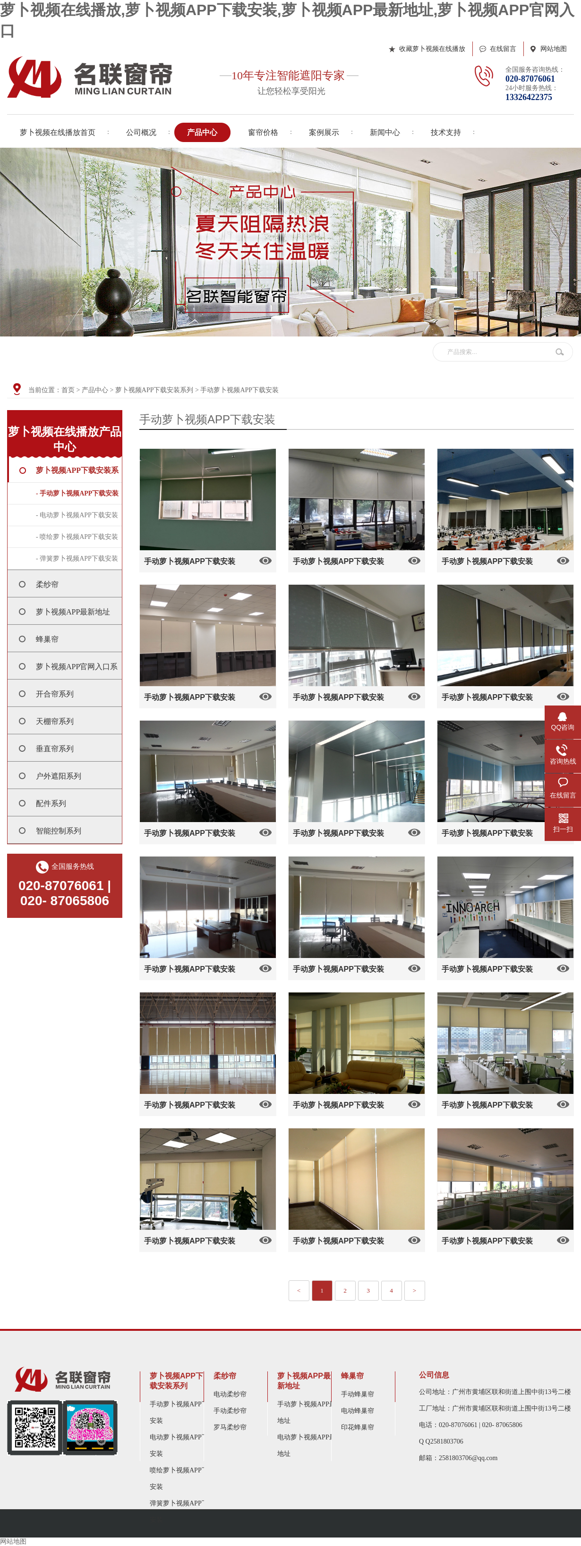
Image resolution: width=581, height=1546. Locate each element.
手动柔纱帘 (230, 1410)
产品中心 (95, 390)
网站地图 (553, 48)
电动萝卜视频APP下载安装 (182, 1445)
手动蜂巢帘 (357, 1394)
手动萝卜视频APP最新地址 (309, 1412)
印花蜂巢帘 (357, 1427)
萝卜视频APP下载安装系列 (154, 390)
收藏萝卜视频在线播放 (432, 48)
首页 (68, 390)
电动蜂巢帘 (357, 1410)
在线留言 (503, 48)
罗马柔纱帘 (230, 1427)
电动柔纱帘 (230, 1394)
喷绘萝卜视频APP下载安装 (182, 1478)
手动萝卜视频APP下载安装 (239, 390)
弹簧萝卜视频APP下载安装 (182, 1511)
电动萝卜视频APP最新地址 (309, 1445)
